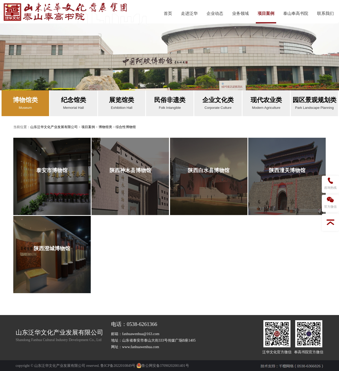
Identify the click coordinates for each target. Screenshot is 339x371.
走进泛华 (189, 13)
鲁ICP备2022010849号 (117, 366)
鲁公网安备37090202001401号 (162, 366)
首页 (168, 13)
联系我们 (325, 13)
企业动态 (215, 13)
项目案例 (266, 13)
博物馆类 (105, 127)
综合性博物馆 (126, 127)
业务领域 (240, 13)
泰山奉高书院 (295, 13)
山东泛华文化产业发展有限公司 (54, 127)
